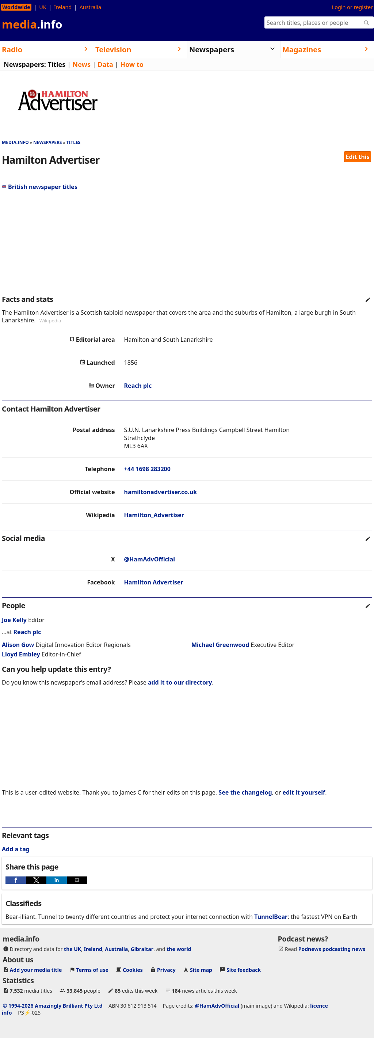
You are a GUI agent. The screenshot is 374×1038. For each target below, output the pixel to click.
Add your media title (36, 969)
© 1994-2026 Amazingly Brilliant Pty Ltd (53, 1005)
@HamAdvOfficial (149, 559)
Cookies (133, 969)
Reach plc (138, 386)
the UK (72, 949)
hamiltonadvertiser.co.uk (160, 492)
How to (132, 64)
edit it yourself (304, 792)
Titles (57, 64)
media (32, 24)
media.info (15, 142)
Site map (201, 969)
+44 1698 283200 (147, 469)
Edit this (358, 157)
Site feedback (243, 969)
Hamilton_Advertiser (154, 515)
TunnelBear (270, 917)
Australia (90, 7)
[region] (187, 243)
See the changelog (245, 792)
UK (42, 7)
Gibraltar (142, 949)
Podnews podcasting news (331, 949)
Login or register (352, 7)
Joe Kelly (14, 620)
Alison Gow (18, 645)
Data (105, 64)
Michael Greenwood (220, 645)
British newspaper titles (39, 187)
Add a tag (16, 849)
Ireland (63, 7)
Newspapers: (25, 64)
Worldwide (16, 7)
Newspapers (47, 142)
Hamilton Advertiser (153, 582)
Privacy (166, 969)
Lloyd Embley (21, 654)
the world (179, 949)
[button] (15, 880)
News (82, 64)
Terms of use (92, 969)
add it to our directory (180, 682)
